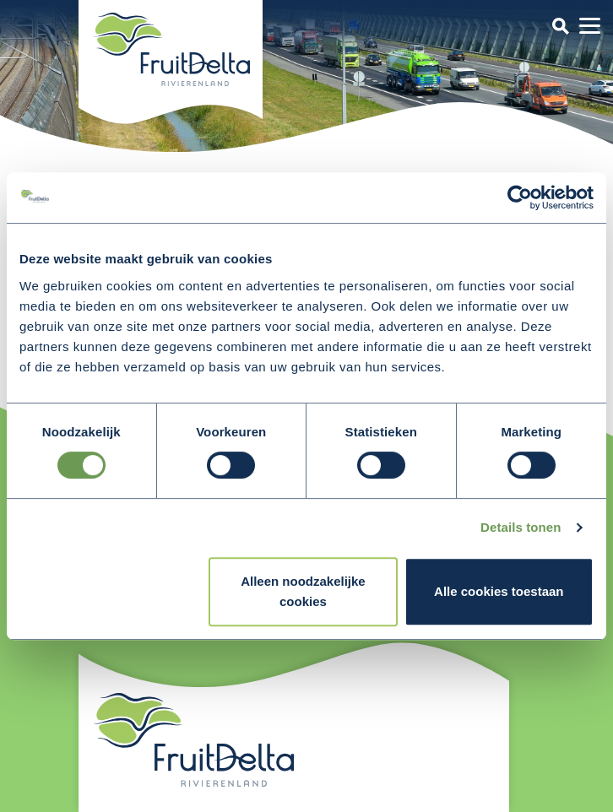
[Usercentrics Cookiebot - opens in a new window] (520, 197)
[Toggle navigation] (560, 25)
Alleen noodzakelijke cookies (303, 591)
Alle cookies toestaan (498, 591)
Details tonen (520, 527)
